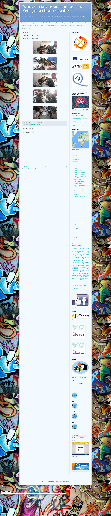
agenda (87, 245)
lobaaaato (58, 481)
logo (82, 258)
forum (87, 254)
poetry (27, 124)
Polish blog (75, 288)
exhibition (79, 252)
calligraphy (74, 248)
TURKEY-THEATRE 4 (79, 200)
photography (81, 263)
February (76, 233)
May (75, 226)
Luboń (85, 258)
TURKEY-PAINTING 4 (79, 212)
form (84, 254)
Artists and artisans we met (52, 25)
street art (74, 272)
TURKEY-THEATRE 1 (79, 206)
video (76, 276)
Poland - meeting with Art (79, 165)
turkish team (37, 124)
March (75, 230)
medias (75, 260)
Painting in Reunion (78, 183)
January (76, 235)
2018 (74, 155)
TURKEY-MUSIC (78, 216)
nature (83, 262)
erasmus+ (79, 250)
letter (76, 258)
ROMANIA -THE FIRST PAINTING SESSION (79, 197)
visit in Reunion (81, 276)
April (75, 228)
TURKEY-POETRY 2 (78, 208)
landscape (73, 258)
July (75, 161)
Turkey (57, 22)
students (30, 124)
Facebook (84, 252)
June (75, 224)
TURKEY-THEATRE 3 (79, 202)
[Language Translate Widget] (79, 435)
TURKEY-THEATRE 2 (79, 204)
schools (87, 270)
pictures (87, 263)
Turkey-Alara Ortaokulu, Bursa (79, 125)
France (39, 22)
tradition (79, 273)
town (76, 273)
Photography (65, 22)
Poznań (87, 265)
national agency (78, 262)
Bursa (87, 247)
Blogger (67, 481)
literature (79, 258)
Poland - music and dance (79, 172)
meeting (80, 260)
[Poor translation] (8, 492)
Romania (51, 22)
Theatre (87, 22)
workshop (82, 279)
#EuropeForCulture (76, 245)
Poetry (41, 25)
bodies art (84, 247)
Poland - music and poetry (79, 174)
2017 (74, 237)
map (88, 258)
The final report (77, 179)
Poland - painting (77, 170)
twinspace (73, 276)
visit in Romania (79, 278)
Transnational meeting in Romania (81, 222)
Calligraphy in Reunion (79, 181)
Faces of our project (26, 28)
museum (87, 260)
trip (77, 275)
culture (87, 248)
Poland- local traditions (79, 163)
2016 (74, 239)
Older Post (65, 166)
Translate (80, 437)
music (73, 262)
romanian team (75, 270)
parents (73, 263)
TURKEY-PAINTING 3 (79, 214)
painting (87, 262)
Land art (72, 22)
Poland (45, 22)
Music (36, 25)
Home (22, 22)
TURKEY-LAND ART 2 (79, 194)
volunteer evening (75, 279)
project (79, 267)
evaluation (73, 252)
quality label (81, 268)
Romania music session (79, 192)
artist (80, 247)
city (80, 248)
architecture (74, 247)
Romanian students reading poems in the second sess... (81, 186)
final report (79, 254)
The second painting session (80, 190)
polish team (82, 265)
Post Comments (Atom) (33, 168)
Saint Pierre (82, 270)
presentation (74, 267)
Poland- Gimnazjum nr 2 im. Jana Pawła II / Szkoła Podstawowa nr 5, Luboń (80, 120)
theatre (73, 273)
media (73, 260)
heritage (73, 257)
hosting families (80, 257)
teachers (87, 272)
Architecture (80, 22)
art (78, 247)
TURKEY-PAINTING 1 (79, 220)
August (76, 159)
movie (84, 260)
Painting (30, 25)
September (76, 157)
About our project (31, 22)
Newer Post (25, 166)
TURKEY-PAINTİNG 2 (79, 218)
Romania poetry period (79, 188)
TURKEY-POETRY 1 (78, 210)
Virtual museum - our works (67, 25)
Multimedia (79, 25)
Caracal (77, 248)
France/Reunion (76, 255)
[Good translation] (3, 492)
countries (83, 248)
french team (85, 255)
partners (76, 263)
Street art (23, 25)
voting (79, 279)
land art (87, 257)
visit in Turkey (86, 278)
